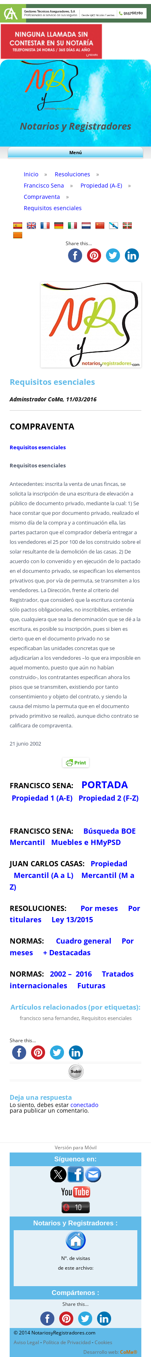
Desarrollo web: (110, 1352)
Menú (75, 152)
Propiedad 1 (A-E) (42, 798)
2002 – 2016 (71, 974)
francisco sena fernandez (49, 1018)
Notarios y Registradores (75, 125)
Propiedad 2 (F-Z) (109, 798)
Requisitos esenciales (38, 447)
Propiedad (109, 863)
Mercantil (27, 842)
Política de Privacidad (67, 1342)
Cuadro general (83, 941)
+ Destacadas (67, 952)
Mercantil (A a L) (43, 875)
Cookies (103, 1342)
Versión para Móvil (76, 1147)
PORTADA (104, 784)
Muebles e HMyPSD (86, 842)
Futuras (91, 985)
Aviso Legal (26, 1342)
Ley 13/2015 (72, 919)
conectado (84, 1105)
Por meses (99, 908)
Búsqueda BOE (109, 831)
